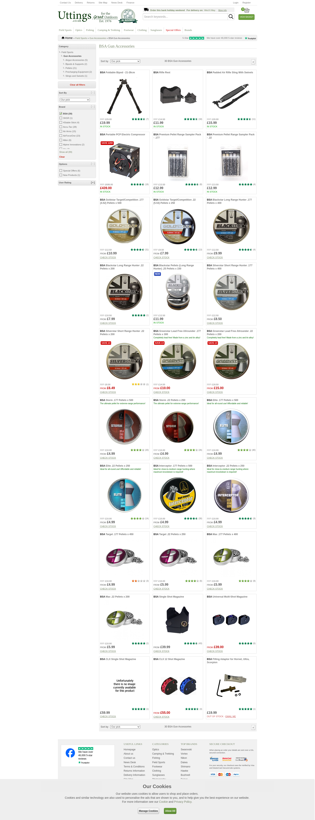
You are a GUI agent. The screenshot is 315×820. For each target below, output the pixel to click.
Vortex (184, 765)
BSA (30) (67, 113)
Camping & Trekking (109, 30)
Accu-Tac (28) (70, 127)
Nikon (184, 769)
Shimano (185, 777)
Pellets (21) (71, 68)
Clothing (142, 30)
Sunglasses (156, 30)
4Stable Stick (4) (71, 122)
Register (246, 2)
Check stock (108, 269)
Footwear (129, 30)
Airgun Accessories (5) (76, 60)
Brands (188, 30)
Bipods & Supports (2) (76, 64)
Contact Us (65, 2)
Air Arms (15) (69, 131)
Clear (62, 157)
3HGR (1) (68, 118)
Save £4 (159, 354)
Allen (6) (67, 140)
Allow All (170, 811)
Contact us (129, 769)
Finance (130, 2)
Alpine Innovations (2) (73, 144)
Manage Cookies (148, 811)
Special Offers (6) (71, 170)
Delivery (79, 2)
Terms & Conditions (134, 777)
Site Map (103, 2)
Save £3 (105, 354)
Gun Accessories (97, 38)
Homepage (130, 761)
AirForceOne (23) (71, 136)
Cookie (163, 801)
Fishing (90, 30)
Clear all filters (77, 85)
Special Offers (173, 30)
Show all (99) (65, 152)
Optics (78, 30)
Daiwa (184, 773)
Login (235, 2)
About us (128, 765)
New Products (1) (71, 175)
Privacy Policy (182, 801)
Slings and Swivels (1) (76, 76)
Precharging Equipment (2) (78, 72)
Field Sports (65, 30)
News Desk (117, 2)
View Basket (247, 17)
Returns (91, 2)
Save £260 (107, 154)
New (157, 285)
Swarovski (186, 761)
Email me (230, 728)
